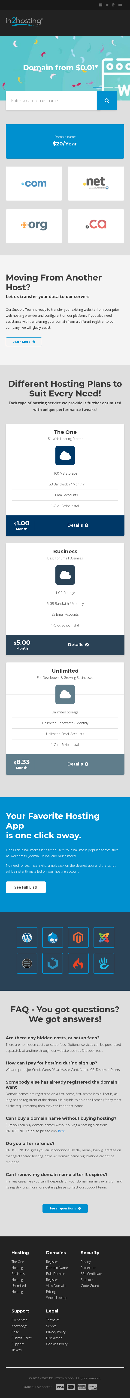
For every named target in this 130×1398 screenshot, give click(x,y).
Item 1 (97, 87)
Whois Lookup (56, 1297)
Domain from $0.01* (60, 67)
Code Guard (90, 1285)
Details (77, 525)
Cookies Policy (56, 1344)
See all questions (65, 1208)
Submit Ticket (22, 1338)
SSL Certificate (91, 1273)
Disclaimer (54, 1338)
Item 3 (119, 87)
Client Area (19, 1320)
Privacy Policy (55, 1332)
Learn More (24, 342)
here (61, 1131)
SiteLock (87, 1279)
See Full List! (25, 887)
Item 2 (108, 87)
